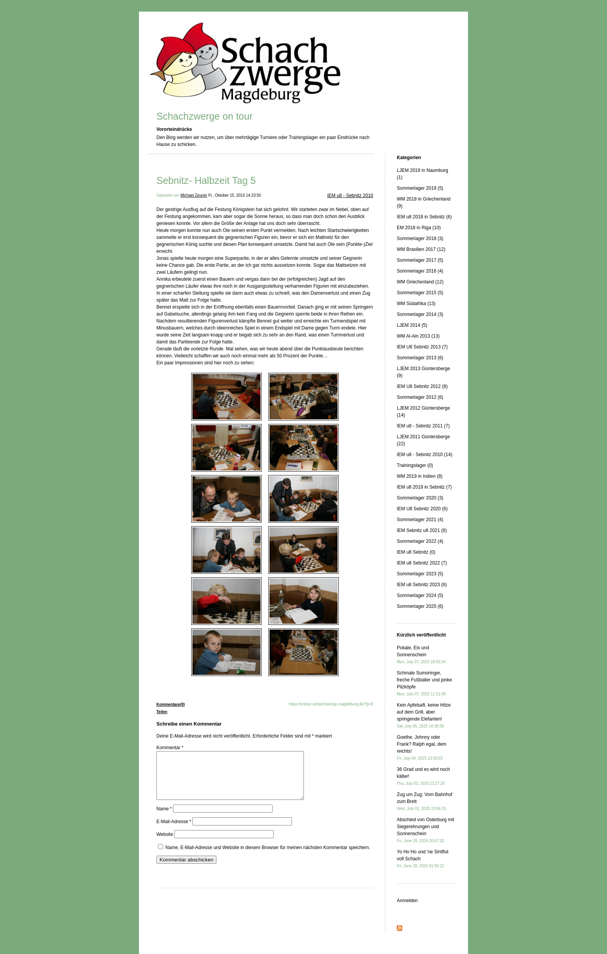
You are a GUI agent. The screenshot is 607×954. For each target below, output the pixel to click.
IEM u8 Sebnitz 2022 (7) (422, 563)
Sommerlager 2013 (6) (420, 357)
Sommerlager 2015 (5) (420, 292)
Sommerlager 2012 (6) (420, 397)
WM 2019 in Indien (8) (419, 476)
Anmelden (407, 900)
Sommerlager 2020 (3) (420, 498)
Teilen (161, 712)
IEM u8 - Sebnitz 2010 (350, 195)
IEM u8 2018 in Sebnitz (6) (424, 217)
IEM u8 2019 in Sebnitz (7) (424, 487)
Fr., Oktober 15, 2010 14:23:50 (234, 195)
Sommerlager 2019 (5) (420, 188)
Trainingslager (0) (415, 465)
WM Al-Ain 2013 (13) (418, 336)
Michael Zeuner (193, 195)
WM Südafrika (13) (416, 303)
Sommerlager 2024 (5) (420, 595)
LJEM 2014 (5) (412, 325)
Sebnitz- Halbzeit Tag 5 (206, 180)
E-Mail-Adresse (173, 831)
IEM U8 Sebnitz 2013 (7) (422, 347)
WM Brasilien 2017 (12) (421, 249)
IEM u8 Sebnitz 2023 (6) (422, 584)
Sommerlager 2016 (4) (420, 271)
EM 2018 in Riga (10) (419, 227)
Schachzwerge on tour (204, 116)
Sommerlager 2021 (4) (420, 519)
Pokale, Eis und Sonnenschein (421, 654)
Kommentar (169, 747)
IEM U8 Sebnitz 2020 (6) (422, 508)
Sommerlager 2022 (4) (420, 541)
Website (164, 843)
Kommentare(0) (170, 704)
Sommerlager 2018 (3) (420, 238)
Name (164, 818)
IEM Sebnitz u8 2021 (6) (422, 530)
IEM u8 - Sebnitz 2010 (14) (424, 454)
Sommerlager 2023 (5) (420, 574)
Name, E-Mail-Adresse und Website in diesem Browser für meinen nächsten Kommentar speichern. (267, 857)
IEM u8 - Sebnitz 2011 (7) (423, 426)
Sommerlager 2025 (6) (420, 606)
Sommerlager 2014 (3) (420, 314)
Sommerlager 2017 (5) (420, 260)
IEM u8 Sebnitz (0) (416, 552)
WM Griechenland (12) (420, 282)
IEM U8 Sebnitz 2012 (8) (422, 386)
